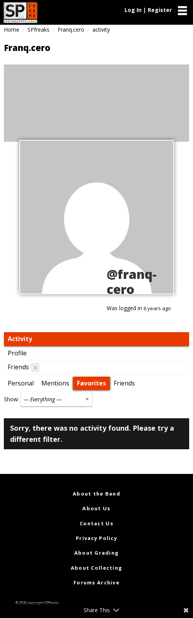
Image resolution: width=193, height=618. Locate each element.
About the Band (96, 493)
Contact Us (96, 523)
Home (11, 29)
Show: (11, 399)
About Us (96, 508)
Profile (17, 353)
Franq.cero (71, 29)
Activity (20, 338)
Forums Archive (96, 582)
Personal (21, 383)
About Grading (96, 552)
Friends (23, 367)
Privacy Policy (96, 538)
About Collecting (96, 567)
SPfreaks (38, 29)
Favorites (91, 383)
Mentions (55, 383)
